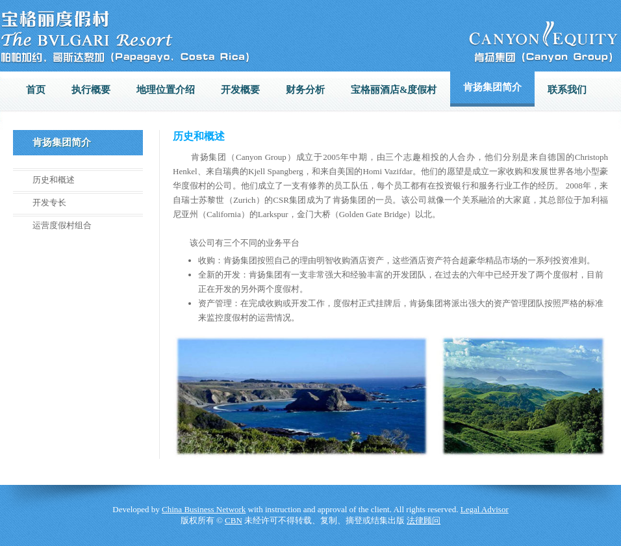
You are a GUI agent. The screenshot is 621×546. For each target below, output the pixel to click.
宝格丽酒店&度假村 (394, 89)
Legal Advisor (485, 509)
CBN (233, 520)
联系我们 (567, 89)
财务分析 (305, 89)
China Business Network (204, 509)
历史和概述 (53, 180)
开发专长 (49, 202)
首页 (35, 89)
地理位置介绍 (165, 89)
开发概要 (240, 89)
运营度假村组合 (62, 225)
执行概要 (90, 89)
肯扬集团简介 (492, 87)
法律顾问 (423, 520)
